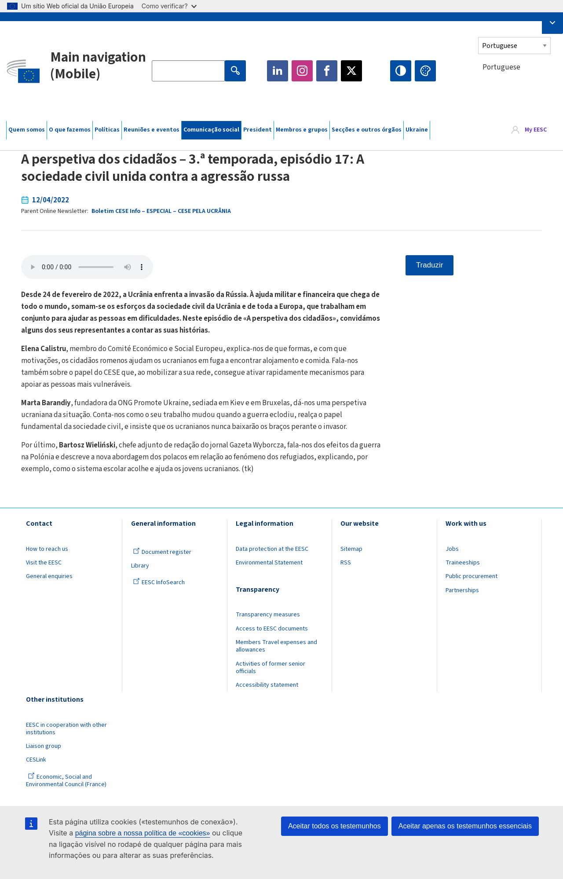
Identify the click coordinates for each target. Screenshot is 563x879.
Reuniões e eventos (151, 129)
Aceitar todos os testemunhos (334, 826)
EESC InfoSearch (159, 582)
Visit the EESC (44, 562)
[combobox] (517, 83)
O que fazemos (70, 129)
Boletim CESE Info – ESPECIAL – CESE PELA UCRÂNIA (161, 211)
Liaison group (43, 746)
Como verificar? (169, 6)
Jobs (452, 549)
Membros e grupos (302, 129)
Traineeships (463, 562)
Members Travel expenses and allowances (276, 646)
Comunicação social (211, 129)
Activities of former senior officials (270, 667)
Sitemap (351, 549)
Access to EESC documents (272, 628)
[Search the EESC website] (188, 70)
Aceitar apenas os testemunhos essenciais (465, 826)
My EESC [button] (536, 129)
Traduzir (429, 265)
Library (140, 565)
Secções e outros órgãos (367, 129)
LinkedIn (277, 70)
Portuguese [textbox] (501, 67)
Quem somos (26, 129)
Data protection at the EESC (272, 549)
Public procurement (471, 576)
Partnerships (462, 590)
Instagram (302, 70)
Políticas (107, 129)
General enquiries (49, 576)
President (257, 129)
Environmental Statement (269, 562)
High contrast (400, 70)
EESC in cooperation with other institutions (66, 729)
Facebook (326, 70)
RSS (345, 562)
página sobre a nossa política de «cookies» (142, 833)
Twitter (351, 70)
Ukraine (417, 129)
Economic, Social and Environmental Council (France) (67, 781)
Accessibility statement (267, 685)
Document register (162, 552)
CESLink (36, 759)
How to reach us (47, 549)
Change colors (425, 70)
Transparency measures (268, 614)
